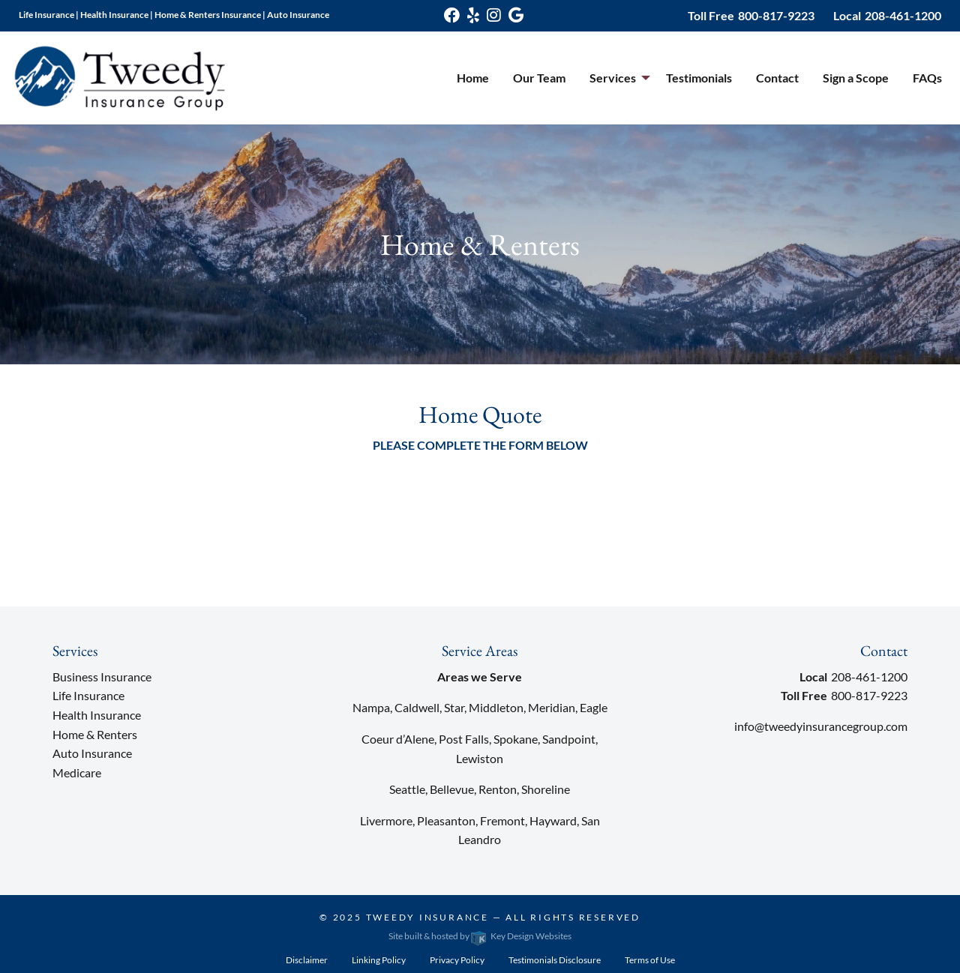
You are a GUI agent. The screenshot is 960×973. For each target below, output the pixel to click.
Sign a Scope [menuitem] (856, 77)
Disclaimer (307, 960)
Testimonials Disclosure (554, 960)
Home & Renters (94, 734)
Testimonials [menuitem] (699, 77)
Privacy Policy (457, 960)
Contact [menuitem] (777, 77)
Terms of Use (650, 960)
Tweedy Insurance (427, 917)
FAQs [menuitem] (927, 77)
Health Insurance (96, 715)
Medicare (76, 772)
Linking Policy (379, 960)
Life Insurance (88, 695)
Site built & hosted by (479, 936)
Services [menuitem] (613, 77)
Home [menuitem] (473, 77)
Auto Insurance (92, 753)
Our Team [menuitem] (539, 77)
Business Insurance (102, 676)
